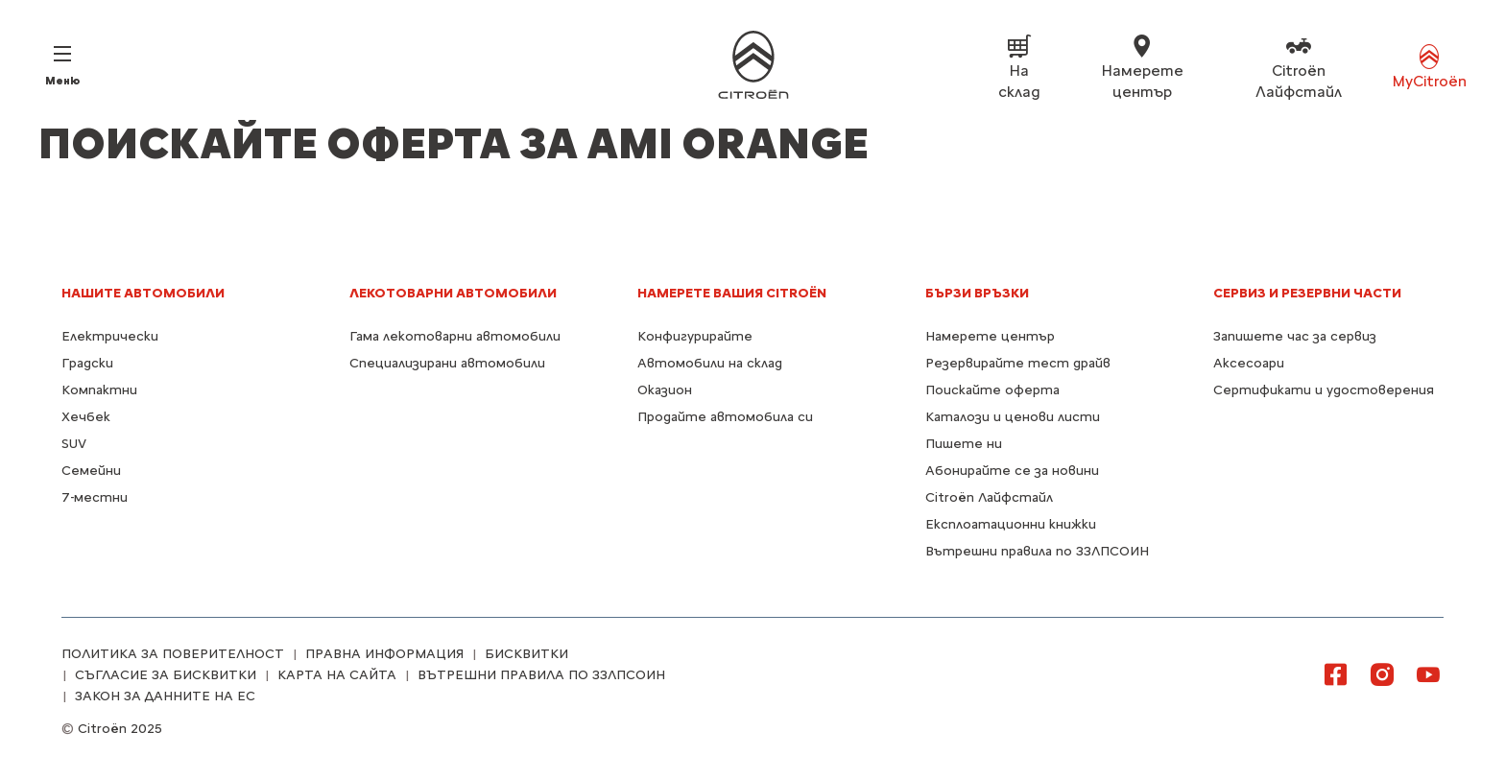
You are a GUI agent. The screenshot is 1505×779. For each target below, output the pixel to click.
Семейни (91, 470)
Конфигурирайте (694, 336)
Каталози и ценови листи (1012, 417)
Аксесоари (1248, 363)
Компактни (99, 390)
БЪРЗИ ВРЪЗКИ (977, 293)
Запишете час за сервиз (1294, 336)
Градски (87, 363)
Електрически (109, 336)
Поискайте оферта (992, 390)
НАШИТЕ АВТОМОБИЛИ (143, 293)
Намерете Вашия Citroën (731, 293)
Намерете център (990, 336)
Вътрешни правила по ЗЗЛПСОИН (1037, 551)
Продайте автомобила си (725, 417)
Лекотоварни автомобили (453, 293)
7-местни (94, 497)
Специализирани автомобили (447, 363)
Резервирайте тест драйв (1018, 363)
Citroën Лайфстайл (989, 497)
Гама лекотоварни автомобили (455, 336)
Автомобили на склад (709, 363)
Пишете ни (963, 444)
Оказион (664, 390)
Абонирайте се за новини (1012, 470)
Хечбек (85, 417)
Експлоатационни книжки (1010, 524)
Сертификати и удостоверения (1323, 390)
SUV (73, 444)
